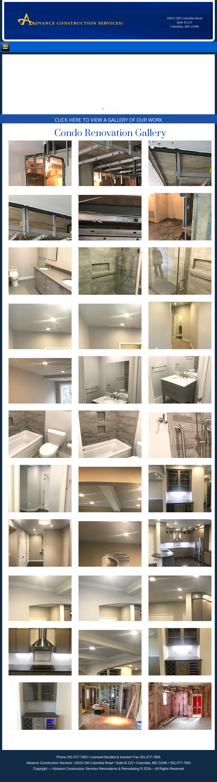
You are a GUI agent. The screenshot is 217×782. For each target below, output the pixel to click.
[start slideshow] (96, 109)
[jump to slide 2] (108, 109)
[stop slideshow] (120, 109)
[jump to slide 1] (103, 109)
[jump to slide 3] (114, 109)
